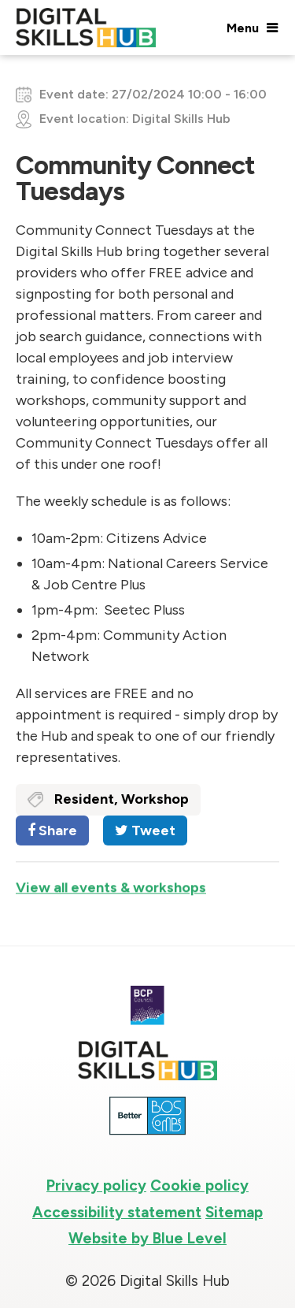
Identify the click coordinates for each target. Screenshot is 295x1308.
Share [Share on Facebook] (52, 830)
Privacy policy (96, 1185)
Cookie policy (199, 1185)
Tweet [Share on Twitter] (145, 830)
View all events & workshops (111, 891)
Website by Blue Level (147, 1238)
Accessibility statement (116, 1212)
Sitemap (234, 1212)
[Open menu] (251, 27)
